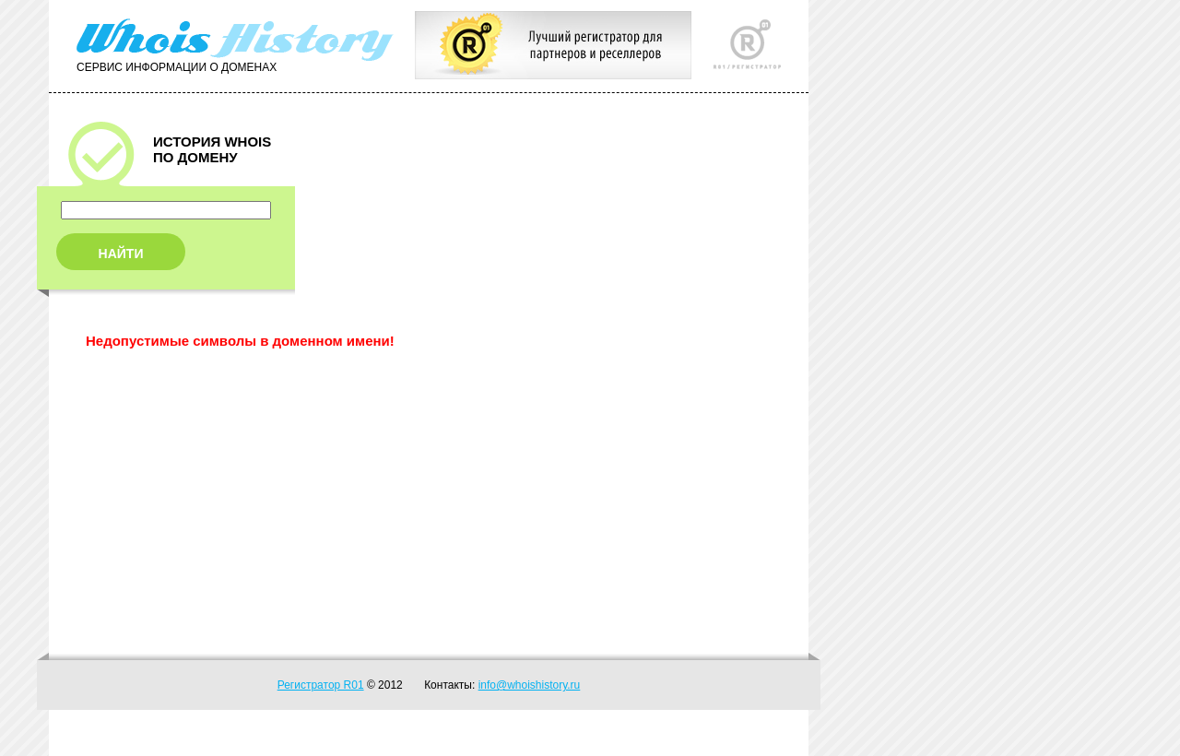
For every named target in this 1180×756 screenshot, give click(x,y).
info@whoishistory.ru (529, 685)
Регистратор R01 (320, 685)
